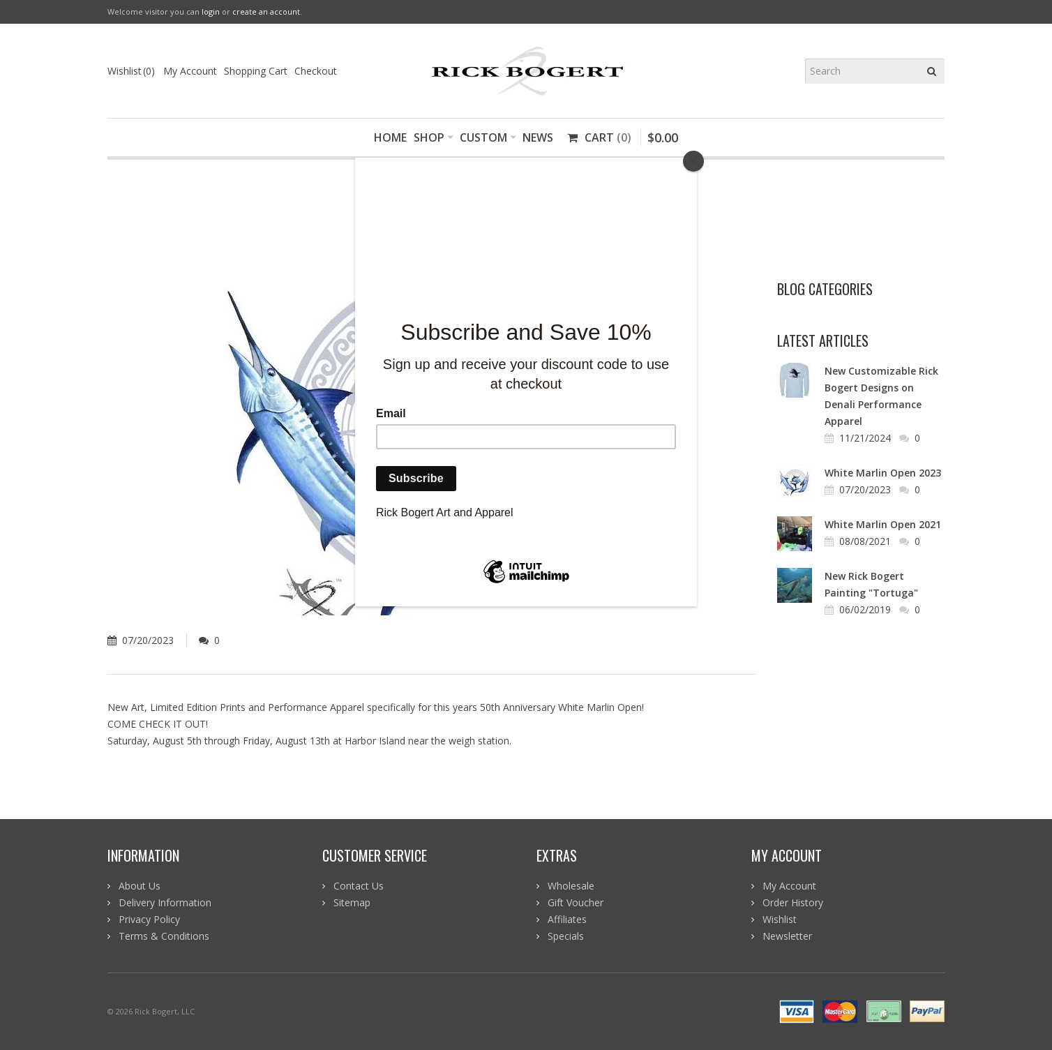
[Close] (693, 161)
